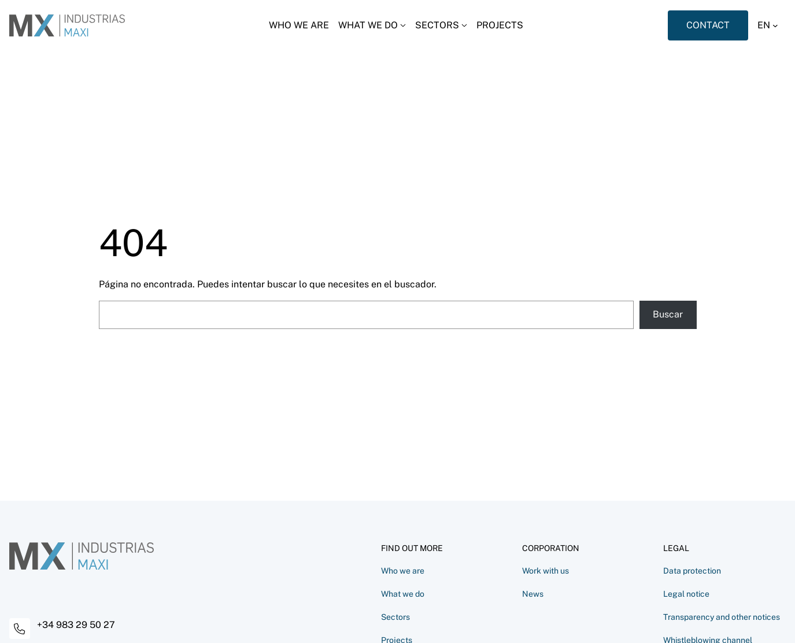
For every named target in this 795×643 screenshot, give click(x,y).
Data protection (692, 570)
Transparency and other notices (721, 617)
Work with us (545, 570)
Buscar (668, 314)
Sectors (395, 617)
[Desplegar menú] (372, 25)
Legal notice (686, 593)
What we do (402, 593)
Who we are (402, 570)
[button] (771, 25)
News (532, 593)
